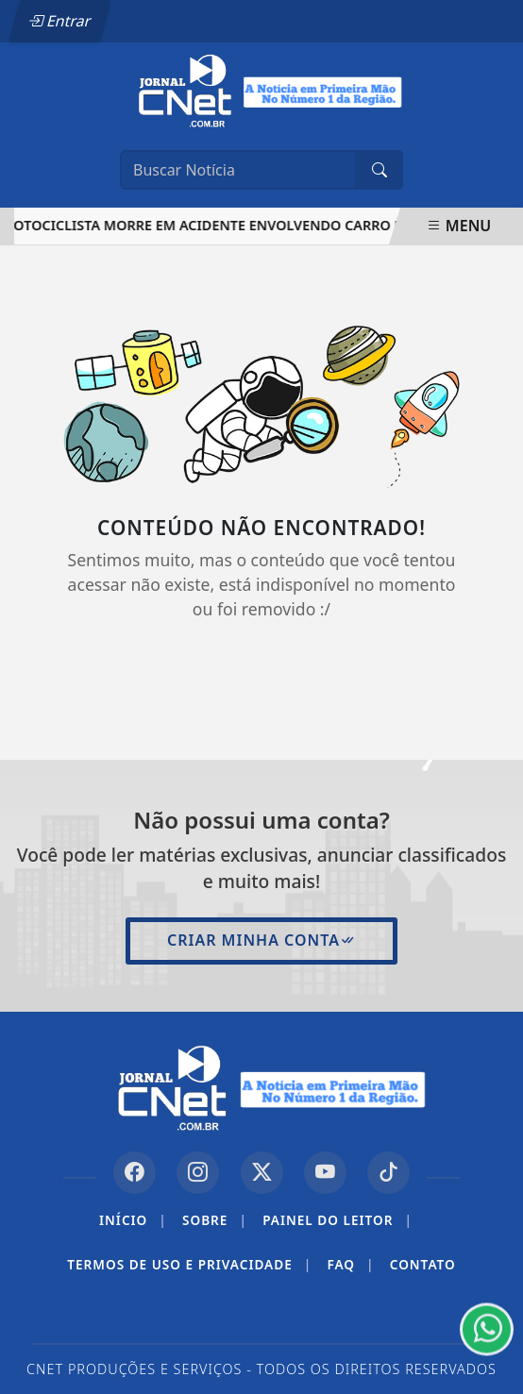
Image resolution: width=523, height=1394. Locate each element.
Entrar (59, 20)
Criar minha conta (261, 940)
